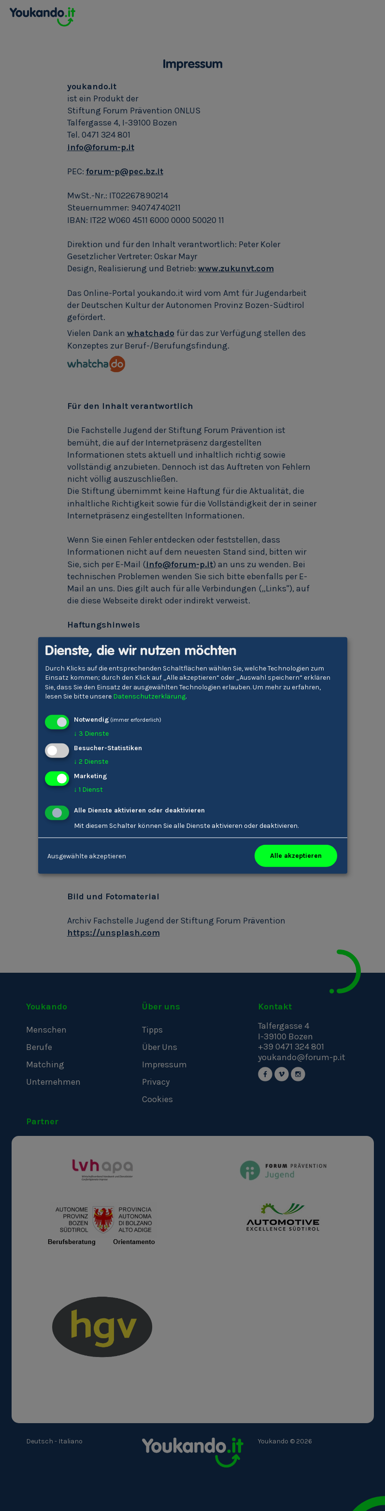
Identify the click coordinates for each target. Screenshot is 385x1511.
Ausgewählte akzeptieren (86, 856)
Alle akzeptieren (296, 856)
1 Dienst (88, 789)
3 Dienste (91, 733)
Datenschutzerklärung (149, 696)
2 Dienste (91, 761)
